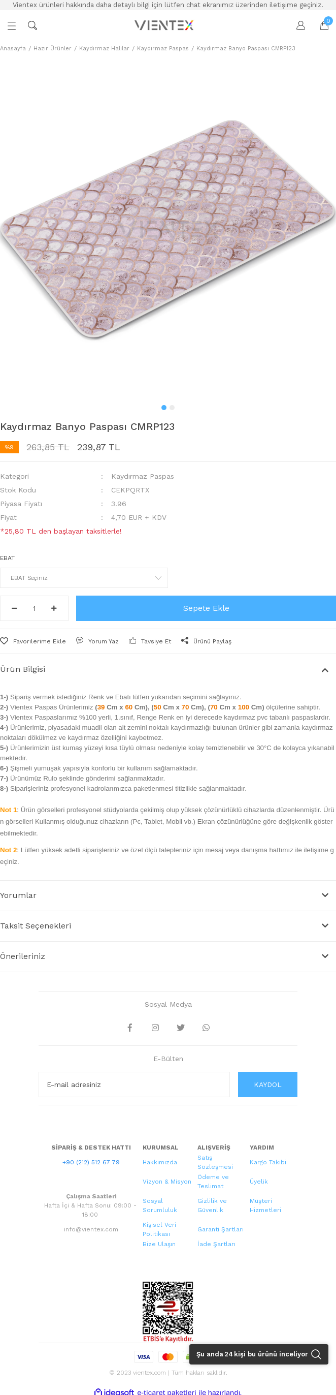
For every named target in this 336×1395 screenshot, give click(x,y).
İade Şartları (216, 1244)
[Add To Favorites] (33, 641)
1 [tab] (163, 407)
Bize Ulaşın (159, 1244)
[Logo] (165, 25)
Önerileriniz (22, 956)
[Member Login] (296, 25)
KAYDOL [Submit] (268, 1084)
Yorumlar (18, 895)
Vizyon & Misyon (167, 1181)
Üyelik (259, 1181)
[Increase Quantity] (54, 608)
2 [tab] (172, 407)
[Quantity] (34, 608)
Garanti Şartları (220, 1229)
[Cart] (319, 25)
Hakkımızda (160, 1162)
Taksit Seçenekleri (35, 926)
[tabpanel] (168, 229)
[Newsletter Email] (134, 1084)
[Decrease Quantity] (14, 608)
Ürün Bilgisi (22, 669)
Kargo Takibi (268, 1162)
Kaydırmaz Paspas (142, 476)
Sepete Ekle (206, 608)
